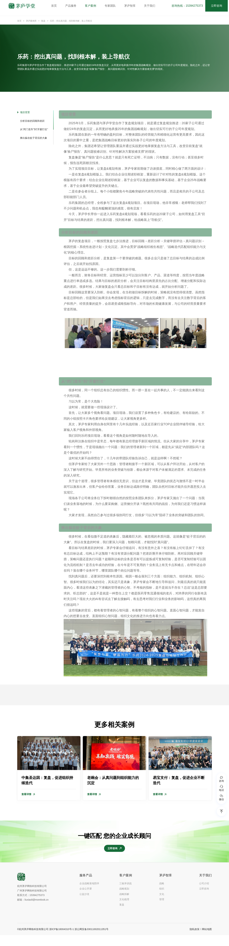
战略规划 (124, 899)
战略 (161, 894)
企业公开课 (85, 899)
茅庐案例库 (31, 21)
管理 (161, 910)
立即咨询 (217, 6)
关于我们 (151, 6)
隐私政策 (194, 940)
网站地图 (207, 940)
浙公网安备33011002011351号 (91, 940)
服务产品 (85, 886)
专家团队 (112, 6)
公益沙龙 (84, 905)
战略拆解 (124, 905)
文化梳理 (124, 910)
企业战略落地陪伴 (89, 894)
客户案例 (92, 6)
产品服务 (72, 6)
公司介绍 (204, 894)
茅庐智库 (131, 6)
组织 (161, 899)
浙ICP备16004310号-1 (61, 940)
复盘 (43, 21)
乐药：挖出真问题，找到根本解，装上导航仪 (71, 21)
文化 (161, 905)
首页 (56, 6)
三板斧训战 (125, 894)
